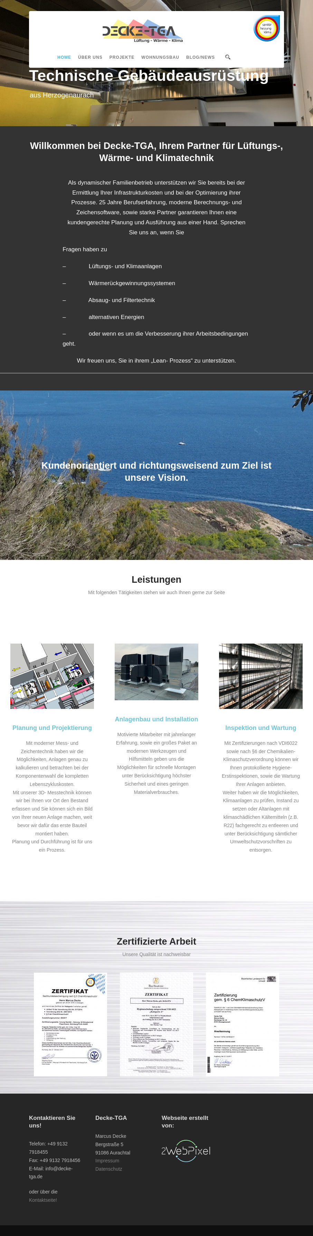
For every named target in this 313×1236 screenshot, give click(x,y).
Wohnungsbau (160, 57)
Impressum (107, 1160)
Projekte (122, 57)
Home (64, 57)
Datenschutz (108, 1169)
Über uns (90, 57)
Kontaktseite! (43, 1200)
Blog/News (200, 57)
